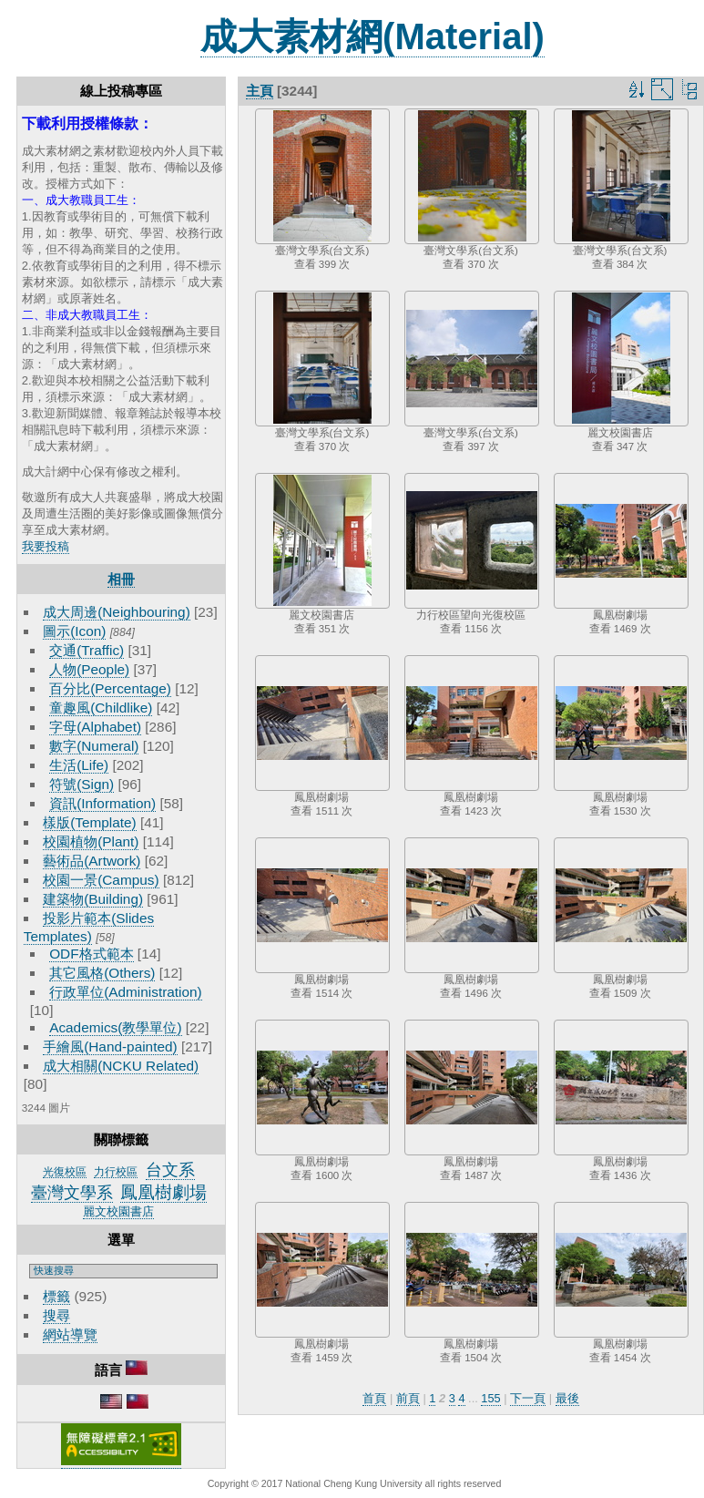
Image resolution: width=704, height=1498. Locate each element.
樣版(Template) (90, 822)
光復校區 (65, 1171)
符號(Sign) (81, 784)
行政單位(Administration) (125, 992)
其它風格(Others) (102, 972)
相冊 (121, 579)
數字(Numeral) (93, 746)
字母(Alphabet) (95, 726)
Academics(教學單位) (115, 1027)
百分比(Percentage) (110, 688)
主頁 (259, 90)
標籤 (56, 1296)
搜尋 (56, 1315)
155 (490, 1398)
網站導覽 (70, 1334)
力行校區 (116, 1171)
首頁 (374, 1398)
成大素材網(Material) (372, 36)
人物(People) (89, 669)
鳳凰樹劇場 (163, 1192)
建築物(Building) (93, 899)
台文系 (170, 1170)
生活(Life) (78, 765)
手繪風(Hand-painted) (110, 1046)
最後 (567, 1398)
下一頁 (528, 1398)
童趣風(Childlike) (100, 707)
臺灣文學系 (72, 1193)
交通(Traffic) (86, 650)
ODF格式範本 (91, 953)
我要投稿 (45, 546)
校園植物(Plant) (90, 841)
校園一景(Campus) (100, 880)
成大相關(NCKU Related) (121, 1065)
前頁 (408, 1398)
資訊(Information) (102, 803)
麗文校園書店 (118, 1211)
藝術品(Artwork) (91, 860)
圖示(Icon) (74, 631)
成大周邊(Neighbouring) (116, 612)
